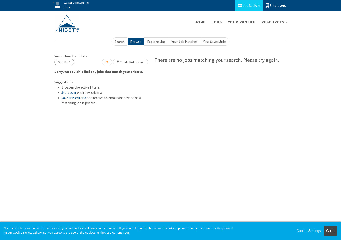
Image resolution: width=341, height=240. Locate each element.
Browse (135, 41)
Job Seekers (249, 5)
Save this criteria (73, 98)
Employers (276, 5)
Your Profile (242, 22)
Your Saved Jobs (214, 41)
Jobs (217, 22)
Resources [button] (272, 22)
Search (120, 41)
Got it (330, 231)
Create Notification (130, 62)
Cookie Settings (308, 231)
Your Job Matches (184, 41)
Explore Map (156, 41)
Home (200, 22)
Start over (68, 92)
